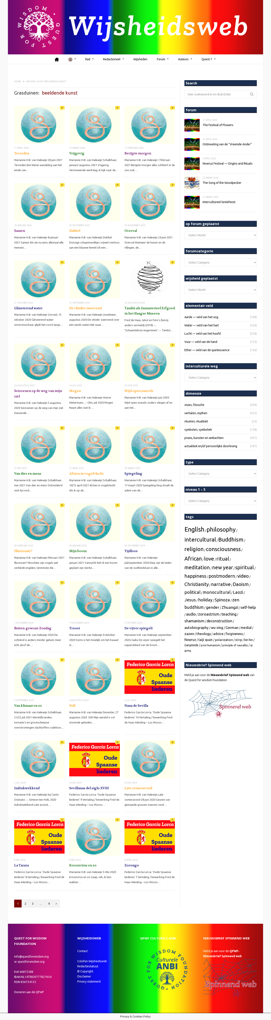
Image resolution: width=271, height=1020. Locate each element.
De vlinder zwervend (85, 308)
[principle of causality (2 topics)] (235, 645)
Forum (161, 59)
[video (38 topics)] (243, 575)
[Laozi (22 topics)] (238, 592)
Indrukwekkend (27, 788)
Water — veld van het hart (201, 325)
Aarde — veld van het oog (201, 317)
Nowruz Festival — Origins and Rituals (228, 163)
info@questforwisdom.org (31, 956)
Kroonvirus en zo (83, 865)
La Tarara (21, 865)
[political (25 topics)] (192, 591)
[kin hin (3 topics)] (248, 639)
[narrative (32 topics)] (221, 584)
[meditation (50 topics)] (197, 567)
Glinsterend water (28, 308)
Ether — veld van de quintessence (207, 350)
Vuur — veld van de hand (200, 341)
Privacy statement (89, 981)
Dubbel (74, 230)
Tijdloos (131, 551)
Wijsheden (140, 59)
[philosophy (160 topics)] (221, 529)
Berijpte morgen (137, 153)
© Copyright (85, 971)
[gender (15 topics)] (212, 607)
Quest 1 (207, 59)
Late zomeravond (138, 788)
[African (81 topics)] (193, 558)
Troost (74, 628)
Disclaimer (84, 976)
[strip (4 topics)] (238, 639)
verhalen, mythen (195, 413)
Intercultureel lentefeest (219, 201)
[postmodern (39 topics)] (222, 575)
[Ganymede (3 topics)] (191, 645)
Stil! (72, 705)
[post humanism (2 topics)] (210, 645)
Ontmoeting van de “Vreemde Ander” (227, 144)
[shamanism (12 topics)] (194, 621)
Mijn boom (78, 551)
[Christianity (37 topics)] (196, 584)
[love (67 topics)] (209, 558)
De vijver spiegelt (138, 628)
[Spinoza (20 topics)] (222, 599)
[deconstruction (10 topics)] (219, 621)
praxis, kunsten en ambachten (204, 437)
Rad (87, 59)
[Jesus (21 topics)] (190, 599)
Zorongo (131, 865)
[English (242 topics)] (194, 529)
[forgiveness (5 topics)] (234, 633)
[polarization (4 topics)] (224, 639)
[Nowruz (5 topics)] (190, 639)
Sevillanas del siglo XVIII (89, 788)
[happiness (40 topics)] (195, 575)
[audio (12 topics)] (191, 614)
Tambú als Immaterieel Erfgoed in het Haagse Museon (149, 311)
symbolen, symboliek (198, 429)
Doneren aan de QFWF (29, 992)
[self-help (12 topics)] (248, 607)
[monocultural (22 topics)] (217, 592)
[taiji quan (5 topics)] (205, 639)
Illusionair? (23, 551)
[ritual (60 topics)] (222, 558)
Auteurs (183, 59)
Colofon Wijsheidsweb (92, 961)
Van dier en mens (27, 473)
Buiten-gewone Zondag (32, 628)
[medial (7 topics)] (246, 627)
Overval (130, 230)
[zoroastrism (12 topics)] (208, 614)
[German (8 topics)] (231, 627)
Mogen (75, 391)
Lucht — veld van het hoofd (202, 333)
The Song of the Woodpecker (222, 182)
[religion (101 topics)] (194, 549)
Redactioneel (111, 59)
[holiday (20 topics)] (205, 599)
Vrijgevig (76, 153)
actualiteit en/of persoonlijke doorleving (210, 446)
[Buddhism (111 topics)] (230, 539)
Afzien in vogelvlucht (86, 473)
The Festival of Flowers (218, 124)
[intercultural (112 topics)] (200, 539)
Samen (19, 230)
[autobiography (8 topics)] (196, 627)
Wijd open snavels (138, 391)
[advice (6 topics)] (218, 633)
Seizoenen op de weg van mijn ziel (38, 393)
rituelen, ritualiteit (196, 421)
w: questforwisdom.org (29, 961)
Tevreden (21, 153)
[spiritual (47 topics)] (244, 567)
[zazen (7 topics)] (189, 633)
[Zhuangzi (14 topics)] (230, 607)
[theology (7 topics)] (203, 633)
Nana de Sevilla (136, 705)
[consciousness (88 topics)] (223, 549)
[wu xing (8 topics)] (217, 627)
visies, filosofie (194, 404)
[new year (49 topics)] (222, 567)
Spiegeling (133, 473)
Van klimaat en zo (28, 705)
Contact (82, 951)
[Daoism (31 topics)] (241, 584)
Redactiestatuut (88, 966)
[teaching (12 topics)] (229, 614)
